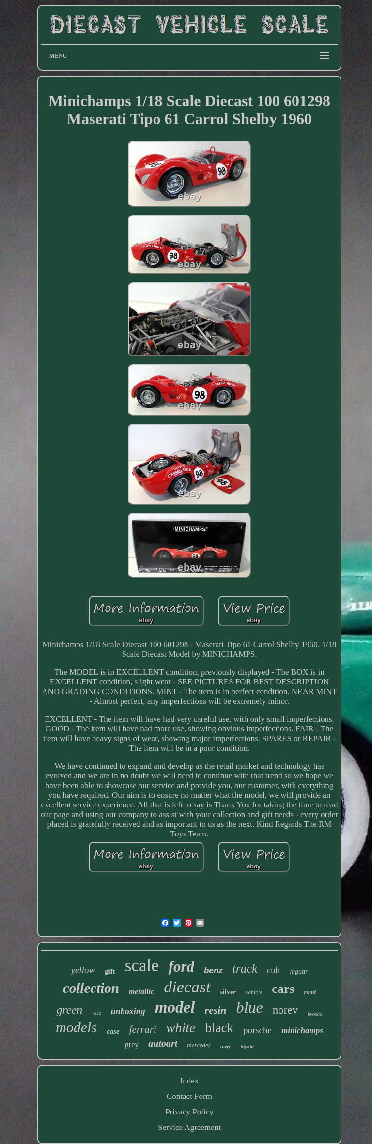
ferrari (142, 1029)
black (219, 1027)
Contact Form (189, 1096)
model (175, 1007)
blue (249, 1007)
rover (225, 1046)
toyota (247, 1046)
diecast (187, 987)
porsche (257, 1030)
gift (110, 971)
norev (285, 1010)
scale (142, 965)
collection (91, 988)
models (76, 1027)
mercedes (199, 1045)
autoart (162, 1043)
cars (283, 989)
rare (96, 1012)
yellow (83, 970)
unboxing (128, 1011)
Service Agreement (189, 1127)
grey (132, 1044)
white (181, 1027)
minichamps (302, 1030)
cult (273, 970)
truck (244, 968)
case (113, 1031)
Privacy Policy (189, 1111)
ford (181, 966)
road (310, 992)
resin (215, 1010)
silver (228, 992)
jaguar (299, 971)
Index (189, 1080)
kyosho (315, 1014)
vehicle (254, 992)
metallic (141, 992)
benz (213, 970)
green (69, 1010)
